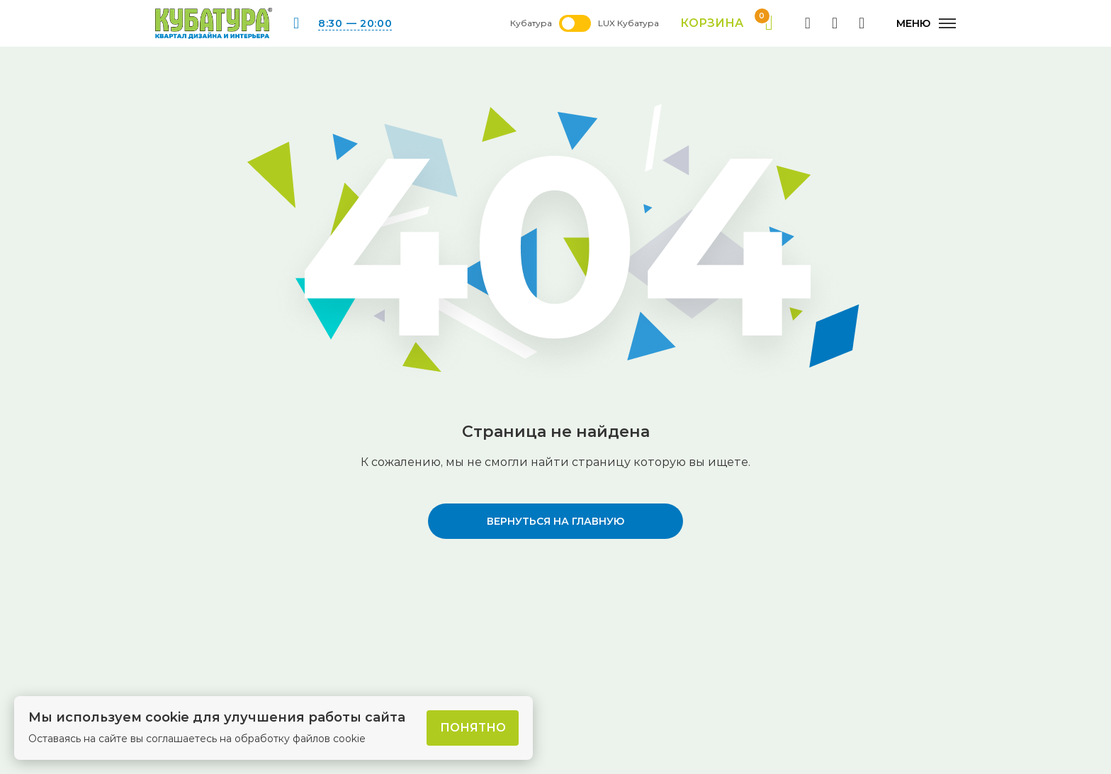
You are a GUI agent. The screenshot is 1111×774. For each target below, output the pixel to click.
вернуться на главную (555, 521)
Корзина (726, 23)
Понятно (473, 727)
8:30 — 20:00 (355, 23)
